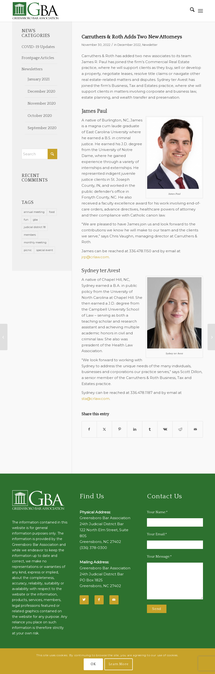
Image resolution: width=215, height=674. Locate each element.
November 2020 (42, 103)
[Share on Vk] (165, 429)
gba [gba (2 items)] (35, 219)
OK (93, 664)
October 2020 (40, 116)
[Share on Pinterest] (119, 429)
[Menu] (200, 10)
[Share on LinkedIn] (134, 429)
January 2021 (39, 79)
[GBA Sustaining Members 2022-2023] (3, 337)
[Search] (190, 11)
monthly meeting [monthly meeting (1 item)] (35, 242)
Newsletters (32, 69)
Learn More (119, 664)
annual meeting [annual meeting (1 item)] (34, 212)
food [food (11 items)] (52, 212)
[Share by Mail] (195, 429)
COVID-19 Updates (38, 47)
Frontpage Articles (38, 58)
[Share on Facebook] (89, 429)
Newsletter (150, 45)
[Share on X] (104, 429)
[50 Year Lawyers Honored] (211, 337)
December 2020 (41, 91)
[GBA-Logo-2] (35, 11)
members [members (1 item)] (30, 234)
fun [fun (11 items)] (26, 219)
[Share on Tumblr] (149, 429)
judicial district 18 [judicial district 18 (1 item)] (34, 227)
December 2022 (129, 45)
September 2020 (42, 128)
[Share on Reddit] (180, 429)
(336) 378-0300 (93, 547)
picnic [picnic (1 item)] (28, 250)
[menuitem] (190, 11)
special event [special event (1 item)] (44, 250)
